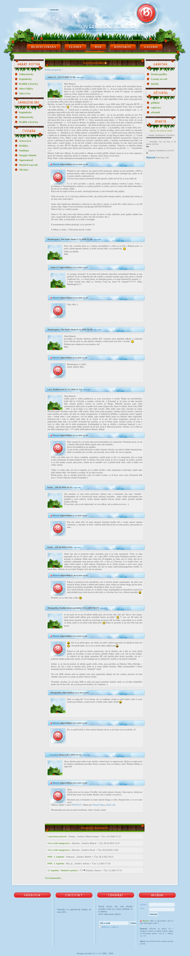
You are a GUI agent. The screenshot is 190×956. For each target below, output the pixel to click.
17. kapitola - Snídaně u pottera (63, 870)
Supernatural (26, 160)
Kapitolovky (25, 79)
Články (75, 46)
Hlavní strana (43, 46)
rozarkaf (54, 755)
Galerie (151, 46)
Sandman (24, 150)
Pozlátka (23, 145)
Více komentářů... (53, 878)
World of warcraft (28, 165)
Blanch (56, 164)
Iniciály (155, 84)
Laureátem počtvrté (57, 836)
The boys (23, 169)
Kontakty (122, 46)
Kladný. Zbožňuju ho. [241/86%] (160, 135)
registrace (156, 107)
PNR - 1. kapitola (56, 857)
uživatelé (155, 112)
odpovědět (80, 77)
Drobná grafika (159, 74)
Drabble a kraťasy (28, 84)
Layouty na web (159, 79)
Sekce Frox (24, 93)
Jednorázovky (26, 74)
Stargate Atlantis (27, 155)
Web (98, 46)
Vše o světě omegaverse (59, 843)
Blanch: (146, 921)
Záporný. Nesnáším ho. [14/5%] (160, 150)
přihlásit (155, 103)
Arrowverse (25, 141)
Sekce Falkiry (26, 88)
